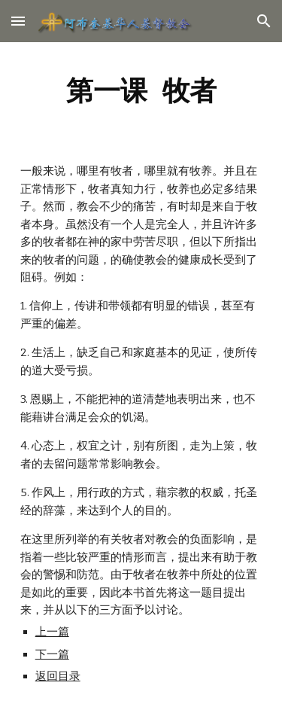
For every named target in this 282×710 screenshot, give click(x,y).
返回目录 (57, 676)
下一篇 (52, 654)
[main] (141, 90)
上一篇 (52, 631)
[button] (18, 20)
